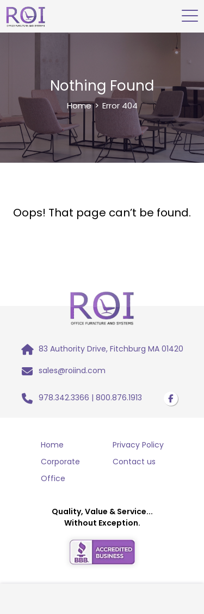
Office (53, 478)
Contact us (134, 461)
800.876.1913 (119, 397)
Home (79, 105)
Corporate (60, 461)
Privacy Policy (138, 444)
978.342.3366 (64, 397)
